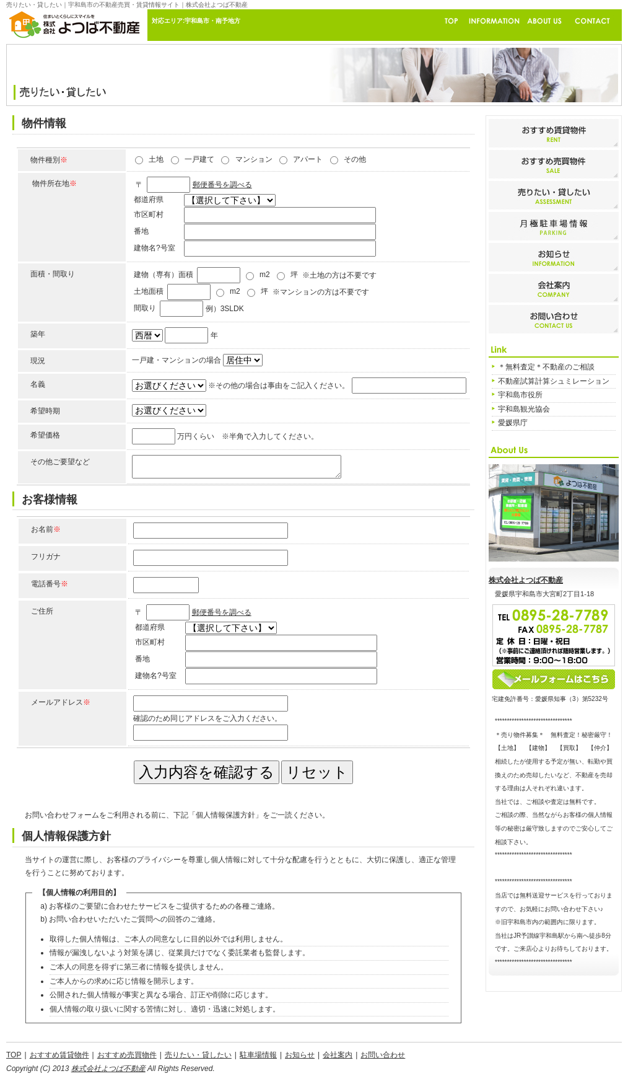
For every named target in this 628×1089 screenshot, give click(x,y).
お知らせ (300, 1055)
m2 (264, 274)
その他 (355, 159)
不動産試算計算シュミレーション (553, 381)
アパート (308, 159)
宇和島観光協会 (524, 409)
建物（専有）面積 (163, 274)
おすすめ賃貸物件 (59, 1055)
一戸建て (199, 159)
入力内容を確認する (206, 772)
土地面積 (149, 291)
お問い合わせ (382, 1055)
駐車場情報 (258, 1055)
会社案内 (337, 1055)
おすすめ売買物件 (127, 1055)
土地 (156, 159)
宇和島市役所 (520, 394)
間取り (145, 308)
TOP (13, 1055)
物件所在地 (54, 183)
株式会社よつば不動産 (526, 580)
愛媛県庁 (513, 422)
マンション (254, 159)
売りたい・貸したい (198, 1055)
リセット (317, 772)
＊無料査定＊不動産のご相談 (546, 367)
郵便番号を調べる (222, 184)
